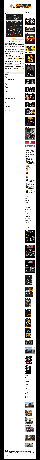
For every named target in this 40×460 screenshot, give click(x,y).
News (26, 215)
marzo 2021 (27, 388)
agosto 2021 (27, 384)
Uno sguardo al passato (28, 224)
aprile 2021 (27, 387)
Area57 (26, 195)
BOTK (26, 196)
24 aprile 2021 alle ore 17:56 (10, 109)
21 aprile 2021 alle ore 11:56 (11, 79)
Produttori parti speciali (28, 220)
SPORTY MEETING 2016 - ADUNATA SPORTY (30, 165)
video (26, 226)
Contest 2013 (27, 200)
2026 (26, 376)
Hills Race (27, 206)
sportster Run (27, 222)
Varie (26, 225)
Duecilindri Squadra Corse (28, 203)
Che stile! (27, 198)
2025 (26, 377)
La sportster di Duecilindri (28, 209)
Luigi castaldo (7, 98)
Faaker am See (27, 205)
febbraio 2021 (27, 389)
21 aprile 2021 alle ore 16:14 (12, 98)
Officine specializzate (28, 216)
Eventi (26, 204)
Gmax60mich (7, 79)
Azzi (6, 109)
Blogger (24, 457)
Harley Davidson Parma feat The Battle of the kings (31, 158)
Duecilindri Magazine (28, 202)
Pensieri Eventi (27, 218)
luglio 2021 (27, 385)
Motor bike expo (27, 214)
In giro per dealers (27, 207)
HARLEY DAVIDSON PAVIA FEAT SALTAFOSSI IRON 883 (31, 161)
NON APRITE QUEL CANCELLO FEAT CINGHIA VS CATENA (31, 176)
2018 (26, 392)
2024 (26, 378)
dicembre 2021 (27, 381)
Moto (26, 213)
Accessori (27, 194)
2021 (26, 380)
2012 (26, 397)
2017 (26, 393)
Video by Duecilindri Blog (28, 227)
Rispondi (7, 77)
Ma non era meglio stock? (28, 211)
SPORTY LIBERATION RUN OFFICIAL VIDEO (30, 190)
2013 (26, 396)
